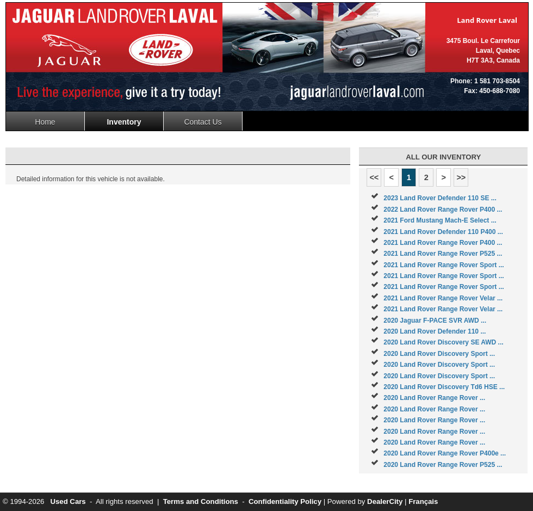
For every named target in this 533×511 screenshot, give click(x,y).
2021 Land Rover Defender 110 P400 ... (443, 232)
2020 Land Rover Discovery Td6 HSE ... (444, 387)
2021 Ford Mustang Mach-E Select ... (439, 220)
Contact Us (202, 122)
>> (461, 177)
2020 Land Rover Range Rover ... (434, 398)
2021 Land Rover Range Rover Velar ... (443, 298)
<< (374, 177)
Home (45, 122)
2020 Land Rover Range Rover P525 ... (442, 465)
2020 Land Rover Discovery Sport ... (439, 354)
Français (423, 501)
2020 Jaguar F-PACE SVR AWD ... (434, 320)
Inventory (124, 122)
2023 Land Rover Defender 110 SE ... (439, 198)
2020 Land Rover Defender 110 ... (434, 331)
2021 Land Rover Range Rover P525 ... (442, 253)
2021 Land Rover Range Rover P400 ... (442, 243)
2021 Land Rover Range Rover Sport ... (443, 265)
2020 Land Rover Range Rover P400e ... (444, 453)
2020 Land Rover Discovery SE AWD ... (443, 342)
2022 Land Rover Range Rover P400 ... (442, 209)
